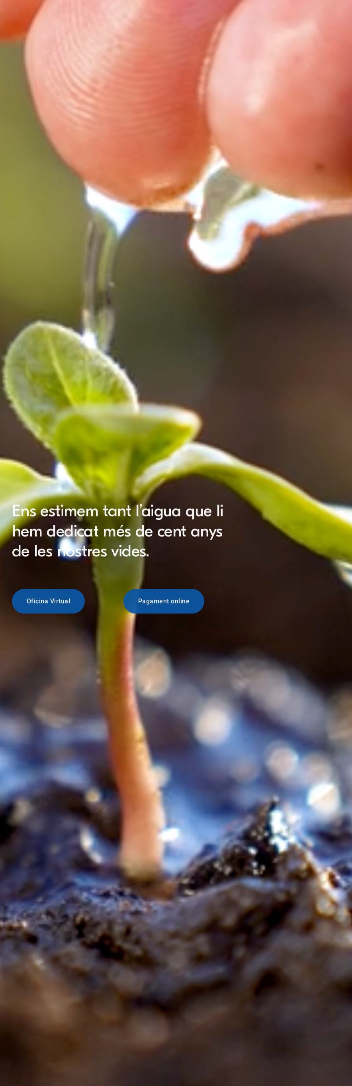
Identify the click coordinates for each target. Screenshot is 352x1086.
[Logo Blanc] (34, 14)
